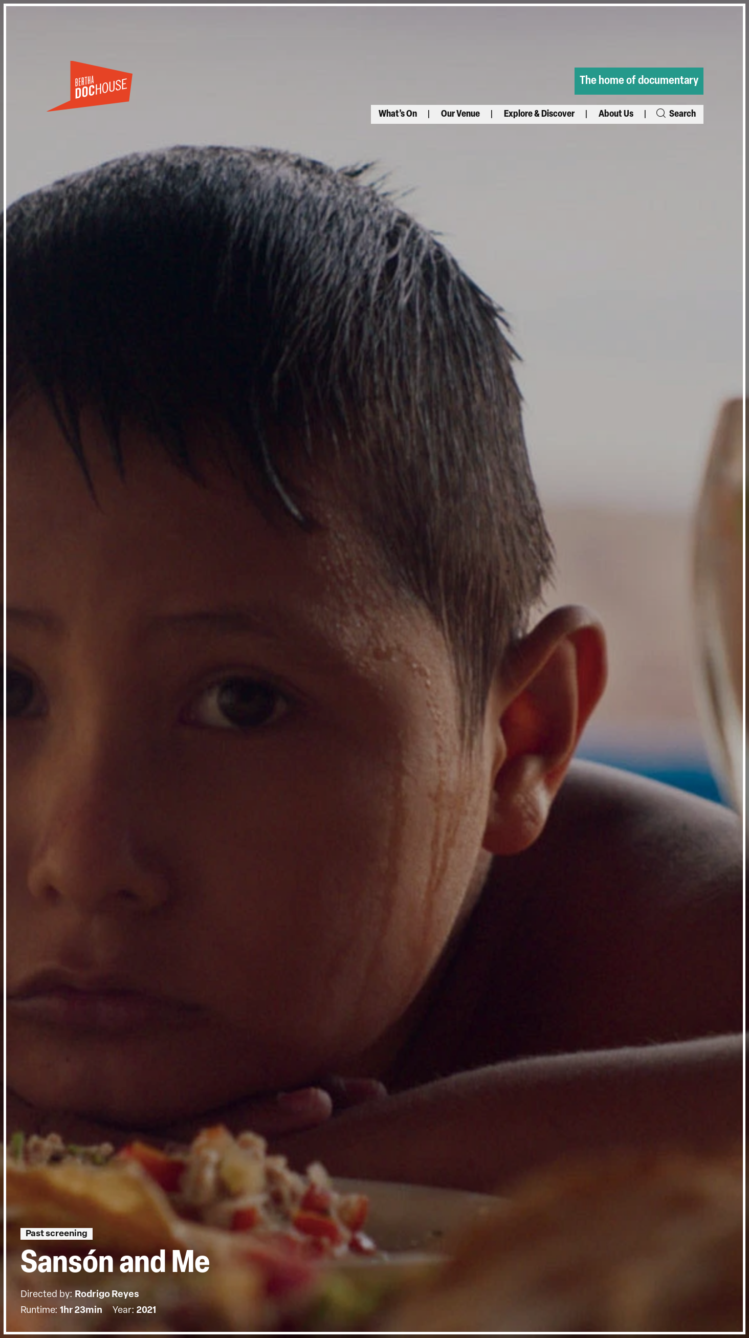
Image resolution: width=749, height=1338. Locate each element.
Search (675, 114)
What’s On (398, 114)
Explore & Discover (539, 114)
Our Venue (460, 114)
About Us (616, 114)
